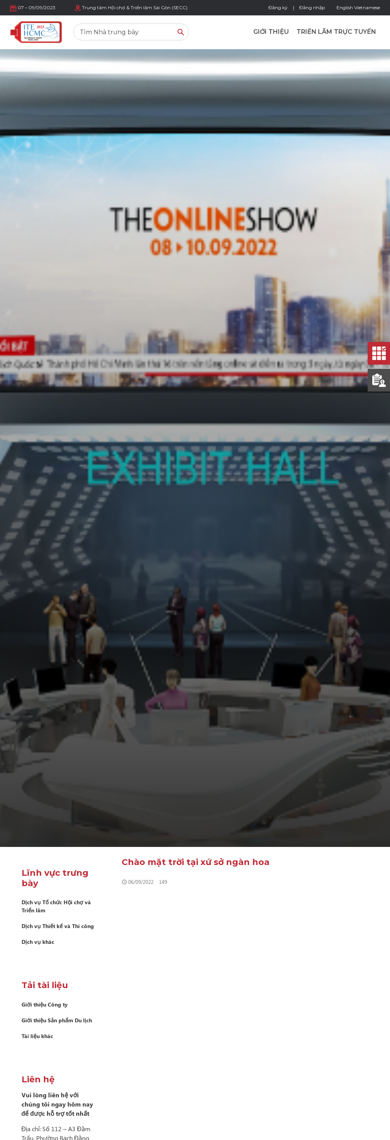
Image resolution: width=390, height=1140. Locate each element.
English (344, 7)
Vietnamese (367, 7)
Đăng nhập (312, 7)
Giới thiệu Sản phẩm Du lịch (57, 1020)
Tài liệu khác (37, 1036)
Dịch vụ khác (38, 941)
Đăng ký (278, 7)
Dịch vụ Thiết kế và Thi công (58, 926)
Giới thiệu (271, 31)
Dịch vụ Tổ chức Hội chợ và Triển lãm (56, 906)
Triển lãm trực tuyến (336, 31)
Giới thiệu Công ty (45, 1004)
